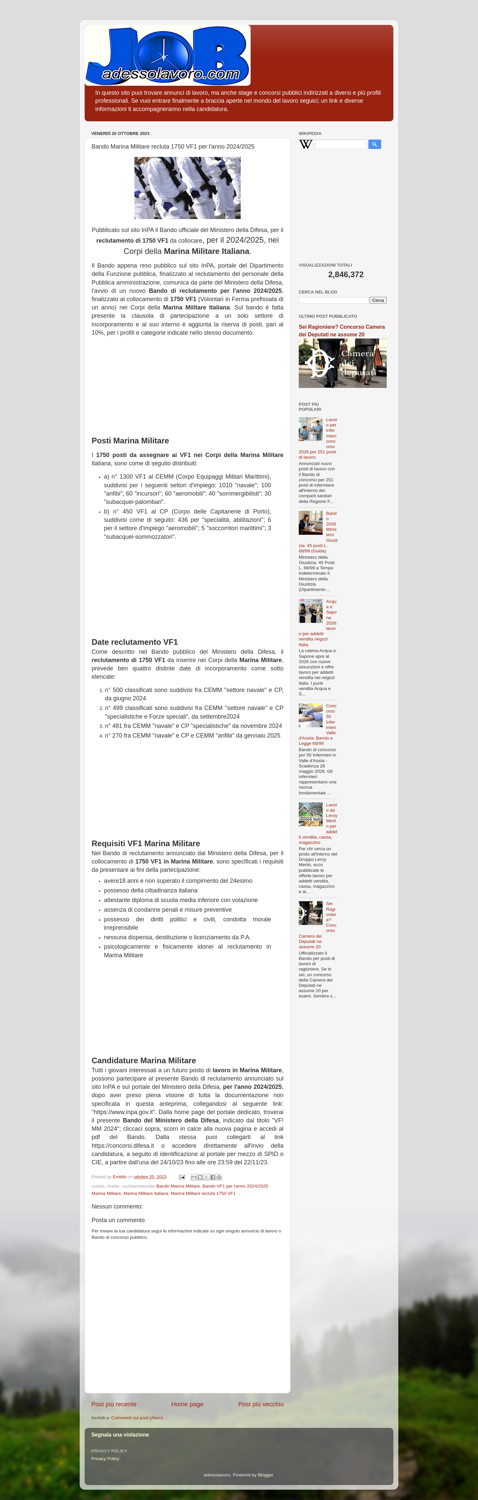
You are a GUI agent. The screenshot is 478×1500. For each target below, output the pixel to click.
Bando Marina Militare (178, 1186)
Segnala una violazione (120, 1435)
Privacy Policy (105, 1458)
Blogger (265, 1474)
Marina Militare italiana (145, 1193)
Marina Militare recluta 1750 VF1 (203, 1193)
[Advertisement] (187, 383)
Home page (187, 1404)
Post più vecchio (261, 1404)
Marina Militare (106, 1193)
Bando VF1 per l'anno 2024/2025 (235, 1186)
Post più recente (114, 1404)
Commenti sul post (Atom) (137, 1417)
